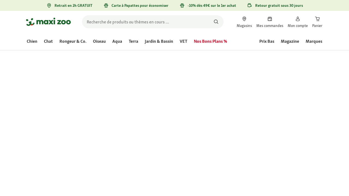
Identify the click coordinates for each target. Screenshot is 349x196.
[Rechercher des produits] (216, 21)
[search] (153, 21)
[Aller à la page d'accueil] (48, 22)
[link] (244, 22)
